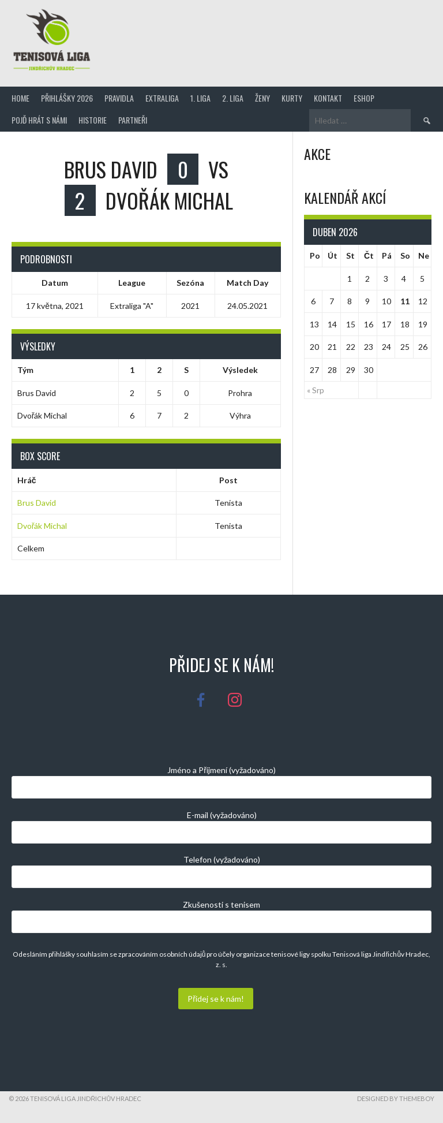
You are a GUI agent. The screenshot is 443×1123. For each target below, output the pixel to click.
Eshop (364, 98)
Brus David (36, 503)
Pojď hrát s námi (39, 120)
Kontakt (328, 98)
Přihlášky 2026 (67, 98)
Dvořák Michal (42, 526)
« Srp (315, 390)
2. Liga (232, 98)
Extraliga (162, 98)
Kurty (291, 98)
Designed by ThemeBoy (395, 1098)
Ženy (262, 98)
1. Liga (200, 98)
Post (228, 480)
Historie (92, 120)
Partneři (132, 120)
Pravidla (119, 98)
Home (20, 98)
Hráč (26, 480)
